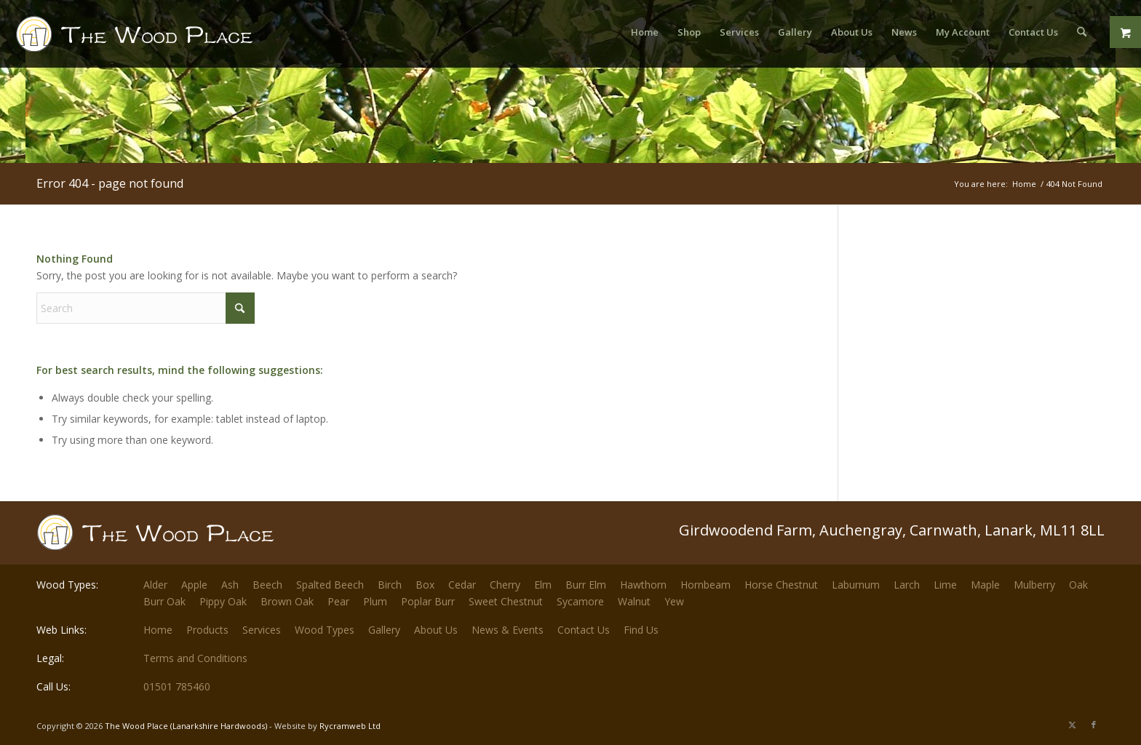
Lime (945, 584)
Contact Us (583, 630)
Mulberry (1034, 584)
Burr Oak (164, 601)
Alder (155, 584)
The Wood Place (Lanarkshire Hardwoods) (186, 725)
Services (261, 630)
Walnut (634, 601)
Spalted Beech (330, 584)
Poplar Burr (428, 601)
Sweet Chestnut (506, 601)
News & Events (508, 630)
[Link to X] (1072, 725)
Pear (338, 601)
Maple (985, 584)
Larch (907, 584)
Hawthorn (643, 584)
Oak (1078, 584)
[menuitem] (644, 32)
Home (157, 630)
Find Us (641, 630)
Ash (230, 584)
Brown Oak (287, 601)
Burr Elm (585, 584)
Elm (543, 584)
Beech (267, 584)
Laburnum (856, 584)
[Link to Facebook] (1094, 725)
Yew (674, 601)
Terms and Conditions (195, 658)
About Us (436, 630)
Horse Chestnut (781, 584)
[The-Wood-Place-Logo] (160, 39)
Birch (390, 584)
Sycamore (580, 601)
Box (425, 584)
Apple (194, 584)
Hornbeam (705, 584)
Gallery (384, 630)
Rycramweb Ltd (350, 725)
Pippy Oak (223, 601)
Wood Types (324, 630)
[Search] (1082, 32)
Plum (375, 601)
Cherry (505, 584)
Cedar (462, 584)
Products (207, 630)
